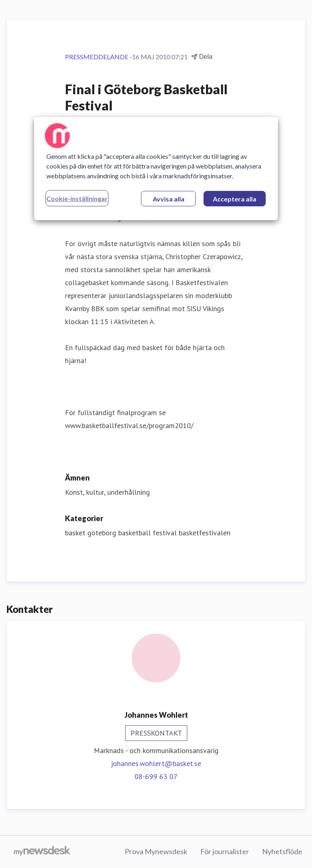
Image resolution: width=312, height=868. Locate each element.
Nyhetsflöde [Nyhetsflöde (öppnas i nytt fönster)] (282, 851)
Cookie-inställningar (77, 198)
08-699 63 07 (156, 776)
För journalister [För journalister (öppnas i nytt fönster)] (224, 851)
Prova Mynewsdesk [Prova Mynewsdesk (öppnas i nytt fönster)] (156, 851)
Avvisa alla (168, 199)
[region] (156, 168)
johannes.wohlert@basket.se (156, 763)
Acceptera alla (234, 199)
